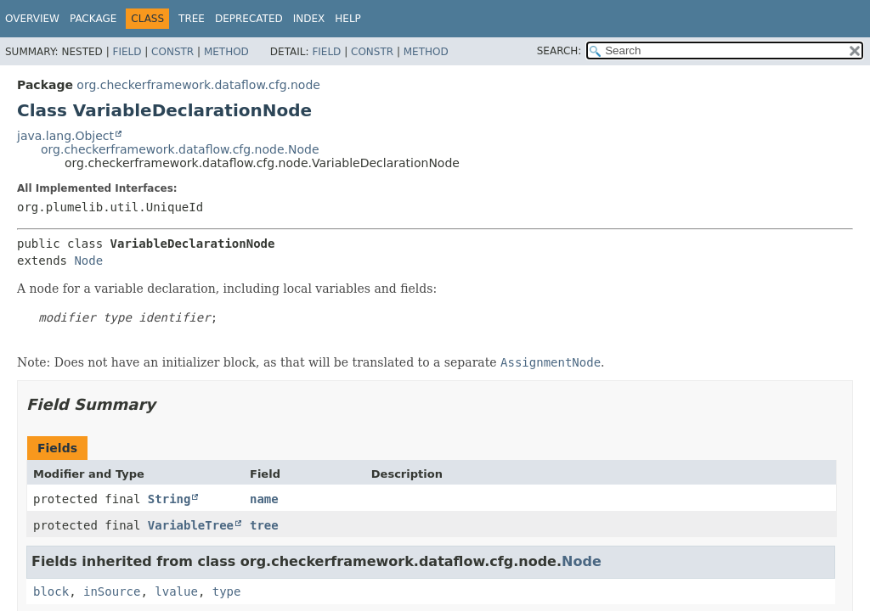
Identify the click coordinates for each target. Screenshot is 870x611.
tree (264, 525)
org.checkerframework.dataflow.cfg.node (198, 85)
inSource (111, 591)
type (226, 591)
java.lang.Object (65, 136)
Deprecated (249, 19)
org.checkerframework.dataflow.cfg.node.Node (180, 149)
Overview (32, 19)
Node (88, 260)
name (264, 499)
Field (126, 52)
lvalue (176, 591)
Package (93, 19)
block (51, 591)
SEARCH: (559, 51)
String (169, 499)
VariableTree (191, 525)
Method (226, 52)
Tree (191, 19)
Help (348, 19)
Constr (172, 52)
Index (309, 19)
